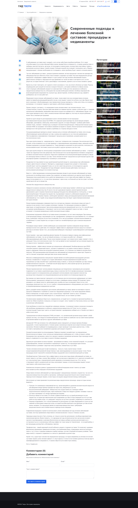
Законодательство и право (108, 84)
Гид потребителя (104, 6)
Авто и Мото (109, 65)
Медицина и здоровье (109, 98)
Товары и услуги (108, 165)
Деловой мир (108, 71)
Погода (91, 6)
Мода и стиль (108, 104)
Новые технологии (108, 117)
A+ (118, 1)
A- (112, 1)
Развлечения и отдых (108, 152)
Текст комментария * (33, 469)
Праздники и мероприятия (108, 130)
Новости (48, 6)
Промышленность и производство (109, 139)
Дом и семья (109, 77)
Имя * (28, 461)
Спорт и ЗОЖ (108, 159)
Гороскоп (83, 6)
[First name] (42, 465)
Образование (108, 123)
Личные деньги (108, 92)
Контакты (20, 1)
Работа (75, 6)
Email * (63, 461)
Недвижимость (58, 6)
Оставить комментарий (36, 481)
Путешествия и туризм (108, 146)
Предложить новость (30, 1)
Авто (68, 6)
